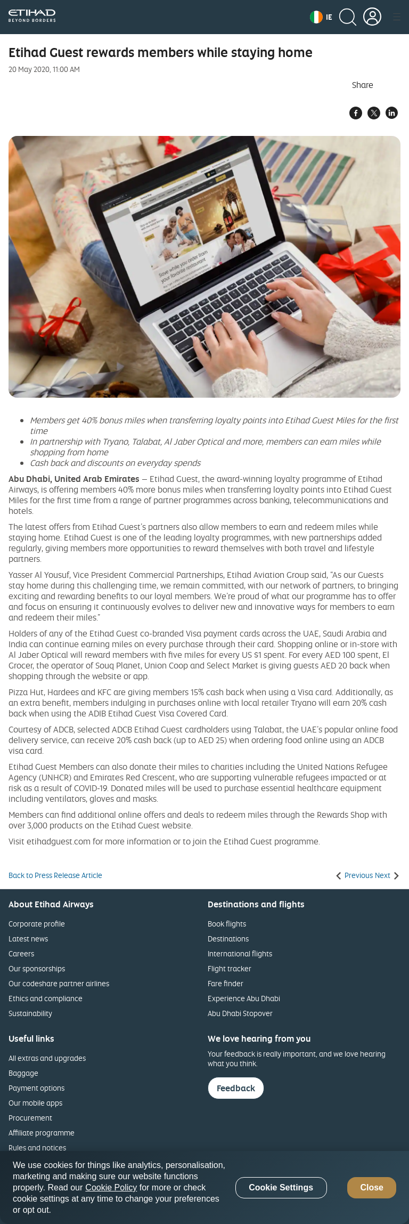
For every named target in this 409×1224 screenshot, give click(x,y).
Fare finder (225, 983)
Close (371, 1187)
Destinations (228, 938)
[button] (321, 17)
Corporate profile (37, 924)
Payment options (36, 1088)
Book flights (227, 924)
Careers (21, 953)
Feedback (236, 1088)
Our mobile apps (35, 1103)
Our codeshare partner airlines (59, 983)
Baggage (23, 1073)
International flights (240, 953)
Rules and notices (37, 1147)
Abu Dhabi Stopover (240, 1013)
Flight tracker (229, 968)
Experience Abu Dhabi (244, 998)
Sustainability (30, 1013)
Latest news (28, 938)
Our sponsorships (37, 968)
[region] (204, 1187)
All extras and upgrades (47, 1058)
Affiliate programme (42, 1133)
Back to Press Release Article (55, 875)
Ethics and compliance (46, 998)
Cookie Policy (111, 1187)
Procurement (30, 1118)
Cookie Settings (281, 1187)
